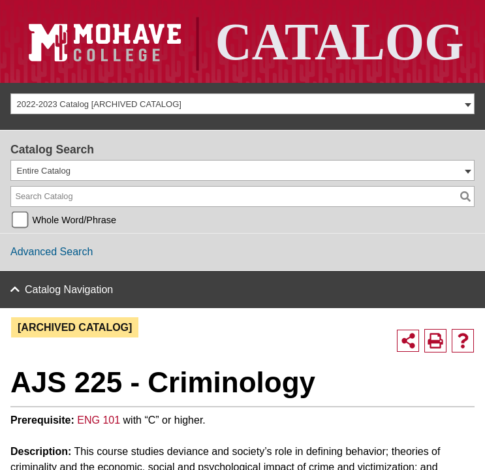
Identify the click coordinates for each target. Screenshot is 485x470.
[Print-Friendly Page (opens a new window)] (435, 340)
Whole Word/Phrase (74, 220)
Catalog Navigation (64, 288)
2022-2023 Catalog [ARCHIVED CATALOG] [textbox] (99, 104)
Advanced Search (51, 251)
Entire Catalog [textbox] (43, 171)
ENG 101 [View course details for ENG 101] (98, 419)
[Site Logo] (242, 41)
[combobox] (242, 103)
